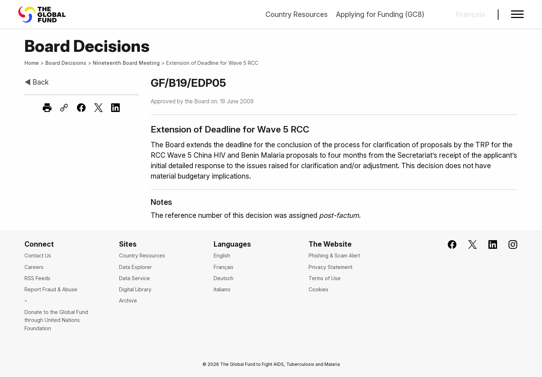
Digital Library (135, 289)
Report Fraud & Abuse (50, 289)
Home (31, 63)
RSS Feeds (37, 278)
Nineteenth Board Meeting (126, 63)
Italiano (222, 289)
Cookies (318, 289)
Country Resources (296, 14)
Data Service (134, 278)
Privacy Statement (330, 267)
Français (223, 267)
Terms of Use (325, 278)
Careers (34, 267)
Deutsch (223, 278)
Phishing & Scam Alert (334, 255)
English (222, 255)
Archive (128, 300)
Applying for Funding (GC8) (380, 14)
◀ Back (36, 82)
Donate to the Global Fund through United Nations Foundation (56, 320)
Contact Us (37, 255)
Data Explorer (135, 267)
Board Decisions (65, 63)
